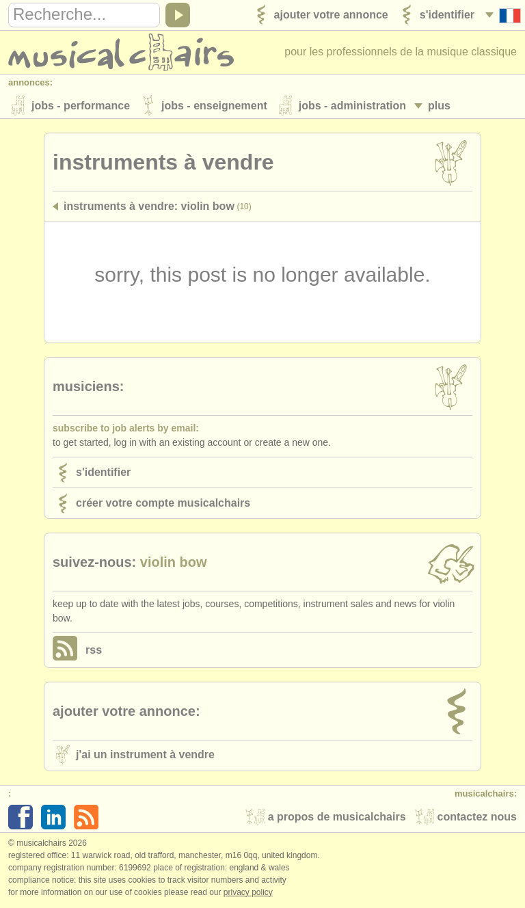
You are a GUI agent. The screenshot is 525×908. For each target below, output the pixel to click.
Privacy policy (248, 893)
